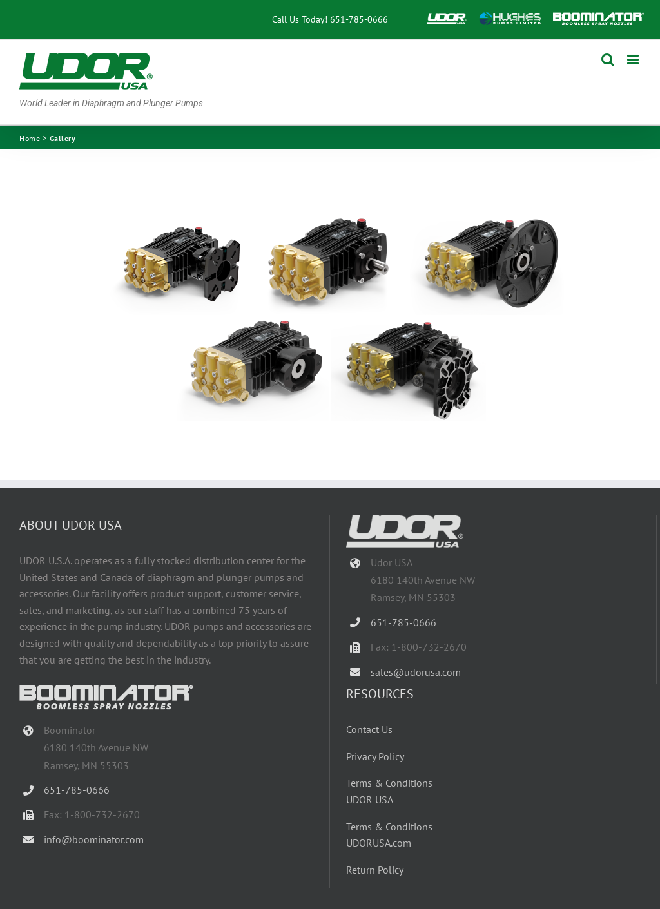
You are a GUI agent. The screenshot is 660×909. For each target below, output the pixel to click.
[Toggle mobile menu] (634, 59)
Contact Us (369, 729)
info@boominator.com (94, 839)
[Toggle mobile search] (607, 59)
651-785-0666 (359, 19)
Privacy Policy (375, 756)
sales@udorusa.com (416, 671)
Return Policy (374, 869)
